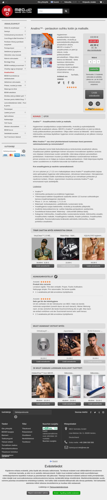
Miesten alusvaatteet (11, 126)
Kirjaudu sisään (89, 2)
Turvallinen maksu (9, 445)
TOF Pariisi (8, 123)
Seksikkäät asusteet (11, 133)
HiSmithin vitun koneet (12, 55)
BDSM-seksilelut (10, 92)
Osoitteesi (26, 435)
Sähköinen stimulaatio (12, 82)
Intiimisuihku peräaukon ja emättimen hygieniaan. (55, 194)
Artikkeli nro (62, 76)
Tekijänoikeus (7, 455)
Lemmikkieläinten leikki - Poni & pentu (15, 104)
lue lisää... (75, 74)
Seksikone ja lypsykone (12, 51)
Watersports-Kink (10, 89)
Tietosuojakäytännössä (59, 487)
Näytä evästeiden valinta (38, 493)
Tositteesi (26, 442)
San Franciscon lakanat (12, 137)
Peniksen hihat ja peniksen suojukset (14, 43)
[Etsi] (65, 11)
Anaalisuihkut (9, 72)
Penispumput (9, 48)
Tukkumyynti (7, 439)
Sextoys (7, 31)
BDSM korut (8, 130)
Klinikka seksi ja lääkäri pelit (14, 96)
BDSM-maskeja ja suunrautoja (15, 65)
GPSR (46, 116)
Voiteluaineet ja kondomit (13, 35)
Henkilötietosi (28, 439)
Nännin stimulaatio (11, 58)
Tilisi (24, 424)
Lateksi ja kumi (9, 112)
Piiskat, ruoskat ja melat (13, 85)
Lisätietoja (50, 62)
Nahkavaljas (8, 119)
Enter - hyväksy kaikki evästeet (66, 493)
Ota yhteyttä (43, 2)
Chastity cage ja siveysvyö (13, 69)
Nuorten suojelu (49, 441)
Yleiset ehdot (7, 442)
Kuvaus (37, 116)
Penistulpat (8, 109)
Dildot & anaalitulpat (11, 28)
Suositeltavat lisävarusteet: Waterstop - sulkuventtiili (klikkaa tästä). (61, 211)
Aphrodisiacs (9, 116)
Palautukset (27, 432)
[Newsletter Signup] (24, 152)
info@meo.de (83, 448)
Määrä (94, 58)
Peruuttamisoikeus (10, 449)
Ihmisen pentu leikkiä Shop (14, 99)
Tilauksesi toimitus (10, 452)
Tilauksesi (26, 429)
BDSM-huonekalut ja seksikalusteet (11, 77)
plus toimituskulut (94, 50)
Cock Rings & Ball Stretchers (14, 38)
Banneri (5, 435)
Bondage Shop (9, 62)
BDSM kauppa (8, 432)
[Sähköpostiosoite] (11, 152)
